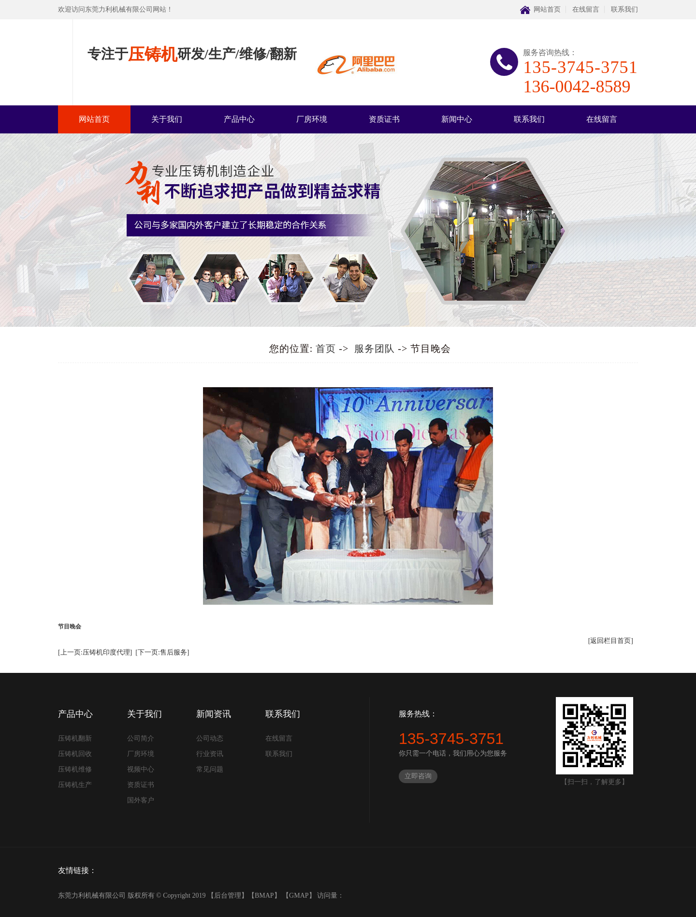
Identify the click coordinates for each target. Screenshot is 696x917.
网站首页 (547, 9)
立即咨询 (418, 776)
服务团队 (374, 348)
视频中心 (140, 769)
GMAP (298, 895)
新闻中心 (456, 119)
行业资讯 (209, 753)
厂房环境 (311, 119)
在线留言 (585, 9)
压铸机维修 (75, 769)
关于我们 (166, 119)
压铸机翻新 (75, 738)
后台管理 (227, 895)
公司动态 (209, 738)
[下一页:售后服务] (162, 652)
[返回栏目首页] (610, 640)
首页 (326, 348)
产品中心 (239, 119)
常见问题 (209, 769)
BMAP (264, 895)
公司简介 (140, 738)
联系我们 (624, 9)
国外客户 (140, 800)
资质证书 (384, 119)
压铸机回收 (75, 753)
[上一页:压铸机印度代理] (95, 652)
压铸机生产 (75, 784)
